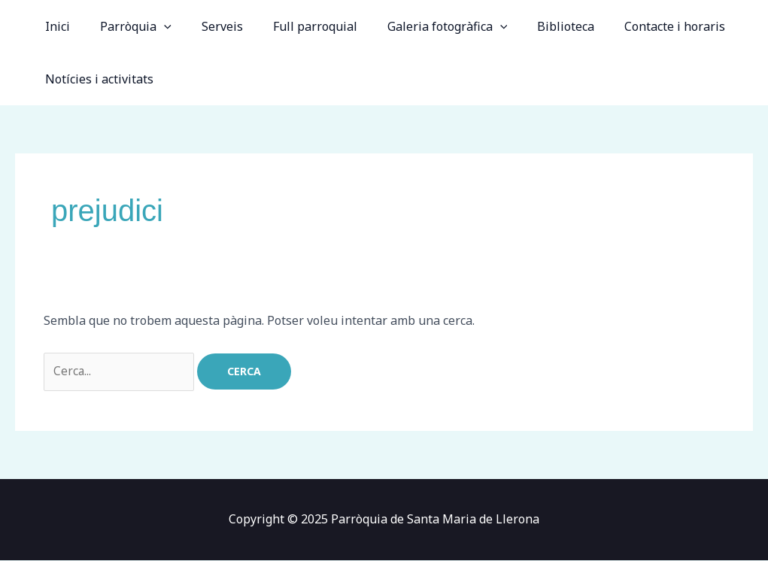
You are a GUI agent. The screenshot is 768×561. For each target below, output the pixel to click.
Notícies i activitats (96, 79)
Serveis (207, 26)
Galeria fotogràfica (420, 26)
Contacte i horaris (635, 26)
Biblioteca (532, 26)
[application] (154, 26)
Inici (54, 26)
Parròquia (126, 26)
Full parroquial (294, 26)
